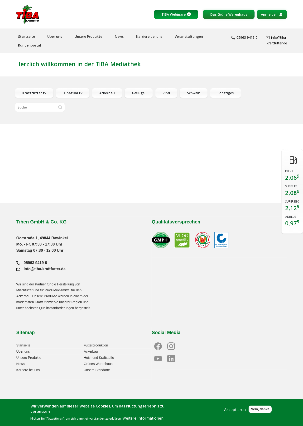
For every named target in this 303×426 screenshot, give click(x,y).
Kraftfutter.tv (34, 93)
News (119, 36)
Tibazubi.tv (72, 93)
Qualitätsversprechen (176, 221)
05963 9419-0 (244, 37)
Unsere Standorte (97, 370)
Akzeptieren (235, 412)
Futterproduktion (96, 345)
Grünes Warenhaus (98, 364)
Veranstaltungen (189, 36)
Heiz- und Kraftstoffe (99, 358)
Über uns (54, 36)
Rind (166, 93)
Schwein (193, 93)
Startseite (26, 36)
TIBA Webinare (173, 14)
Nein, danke (260, 412)
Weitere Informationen (143, 421)
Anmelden (269, 14)
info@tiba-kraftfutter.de (41, 269)
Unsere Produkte (88, 36)
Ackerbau (107, 93)
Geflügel (138, 93)
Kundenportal (29, 45)
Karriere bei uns (149, 36)
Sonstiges (225, 93)
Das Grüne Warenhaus (228, 14)
